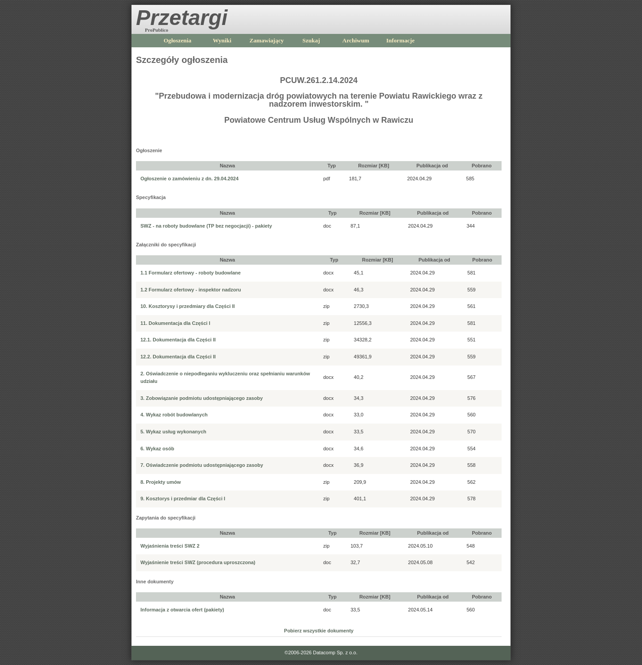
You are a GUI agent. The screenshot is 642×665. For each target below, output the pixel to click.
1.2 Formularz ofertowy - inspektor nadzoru (190, 289)
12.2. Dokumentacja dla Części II (178, 356)
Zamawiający (267, 40)
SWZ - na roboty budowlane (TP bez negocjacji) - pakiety (206, 226)
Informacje (400, 40)
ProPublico (156, 30)
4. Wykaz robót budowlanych (174, 414)
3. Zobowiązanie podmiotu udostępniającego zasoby (201, 398)
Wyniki (222, 40)
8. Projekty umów (160, 482)
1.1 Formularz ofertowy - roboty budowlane (190, 272)
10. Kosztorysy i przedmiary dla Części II (187, 306)
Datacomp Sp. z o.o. (335, 652)
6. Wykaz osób (157, 448)
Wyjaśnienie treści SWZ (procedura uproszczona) (197, 562)
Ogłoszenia (177, 40)
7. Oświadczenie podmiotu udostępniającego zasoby (201, 465)
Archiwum (355, 40)
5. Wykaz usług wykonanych (173, 431)
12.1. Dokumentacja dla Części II (178, 339)
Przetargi (181, 17)
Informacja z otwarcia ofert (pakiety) (182, 609)
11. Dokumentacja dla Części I (175, 323)
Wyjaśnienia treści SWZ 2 (169, 546)
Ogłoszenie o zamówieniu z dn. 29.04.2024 (189, 178)
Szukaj (311, 40)
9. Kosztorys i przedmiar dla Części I (182, 498)
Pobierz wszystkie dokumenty (319, 630)
